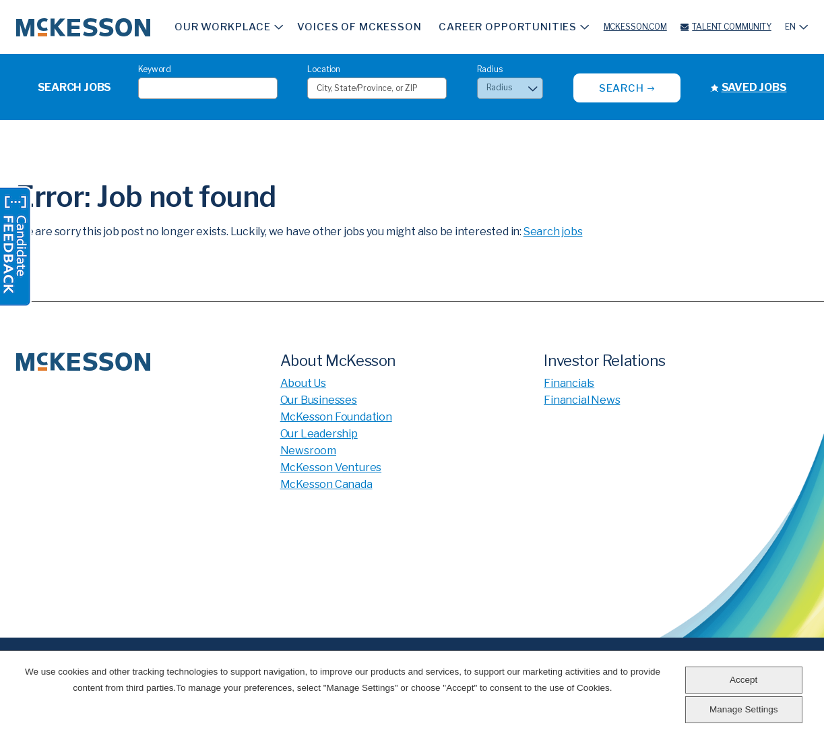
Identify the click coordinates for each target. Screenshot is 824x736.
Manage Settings (743, 709)
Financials (569, 383)
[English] (796, 27)
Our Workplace (223, 27)
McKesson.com (635, 27)
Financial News (582, 400)
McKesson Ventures (330, 467)
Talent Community (731, 27)
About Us (303, 383)
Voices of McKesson (359, 27)
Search (621, 88)
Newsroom (308, 450)
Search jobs (553, 231)
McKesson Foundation (336, 416)
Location (323, 69)
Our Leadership (319, 433)
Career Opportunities (508, 27)
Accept (743, 680)
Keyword (154, 69)
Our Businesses (318, 400)
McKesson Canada (326, 484)
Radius (490, 69)
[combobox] (377, 88)
